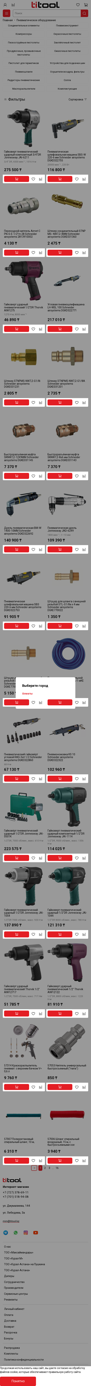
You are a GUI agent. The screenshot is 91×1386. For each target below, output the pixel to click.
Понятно (18, 1381)
